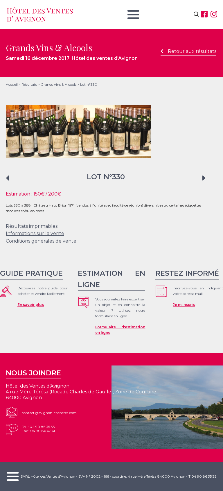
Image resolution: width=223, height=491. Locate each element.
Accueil (12, 84)
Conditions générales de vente (41, 241)
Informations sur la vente (35, 233)
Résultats (29, 84)
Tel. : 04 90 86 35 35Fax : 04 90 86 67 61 (38, 428)
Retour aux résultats (188, 51)
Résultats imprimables (31, 226)
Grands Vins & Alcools (58, 84)
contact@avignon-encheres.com (49, 413)
